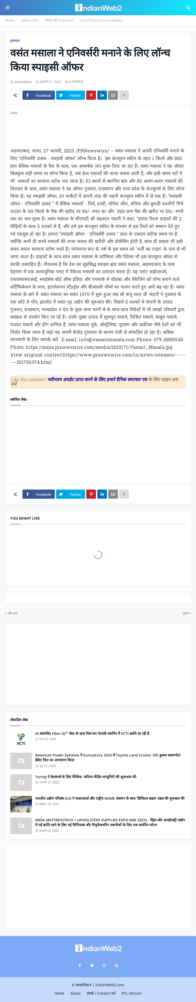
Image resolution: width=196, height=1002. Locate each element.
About (75, 993)
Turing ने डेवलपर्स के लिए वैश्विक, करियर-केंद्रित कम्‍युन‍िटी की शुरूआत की (85, 776)
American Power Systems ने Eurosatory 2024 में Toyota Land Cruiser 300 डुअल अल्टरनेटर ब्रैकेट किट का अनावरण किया (107, 758)
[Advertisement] (98, 128)
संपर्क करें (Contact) (59, 20)
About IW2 (30, 20)
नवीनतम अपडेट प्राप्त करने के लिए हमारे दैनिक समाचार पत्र (97, 379)
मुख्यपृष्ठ (15, 40)
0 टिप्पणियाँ (76, 82)
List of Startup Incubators (101, 20)
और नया (13, 613)
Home (10, 20)
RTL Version (132, 993)
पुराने (185, 613)
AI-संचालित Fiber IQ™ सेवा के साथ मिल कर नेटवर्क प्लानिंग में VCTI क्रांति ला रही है (92, 733)
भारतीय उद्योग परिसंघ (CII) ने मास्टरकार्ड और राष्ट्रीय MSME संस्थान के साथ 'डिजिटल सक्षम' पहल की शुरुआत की (110, 798)
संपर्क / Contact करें (101, 993)
